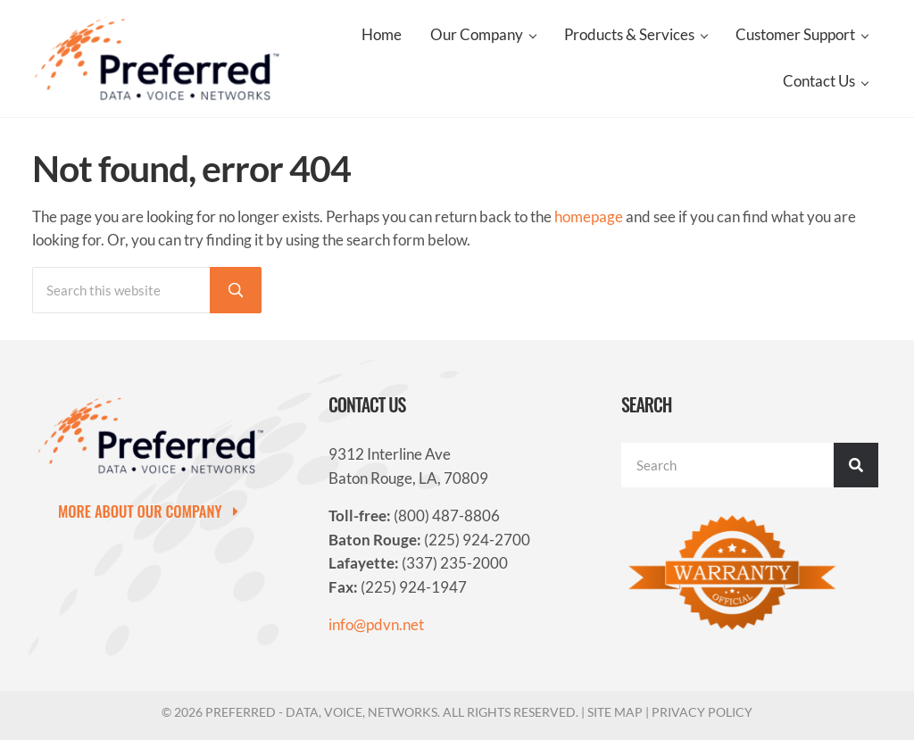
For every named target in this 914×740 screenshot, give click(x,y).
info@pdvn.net (376, 625)
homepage (588, 217)
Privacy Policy (702, 711)
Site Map (615, 711)
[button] (153, 510)
